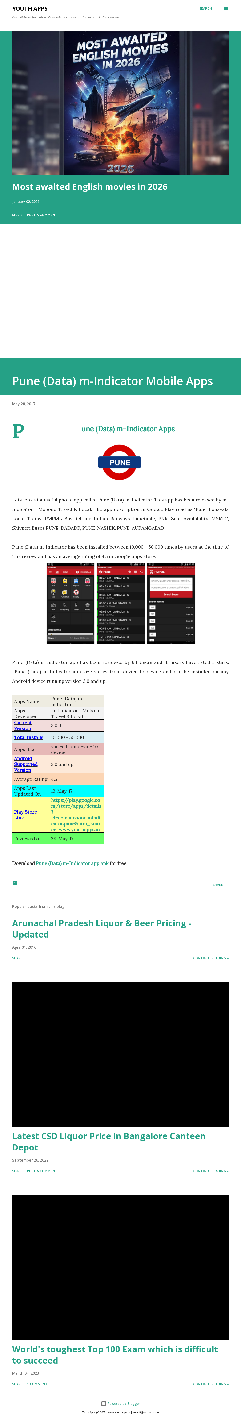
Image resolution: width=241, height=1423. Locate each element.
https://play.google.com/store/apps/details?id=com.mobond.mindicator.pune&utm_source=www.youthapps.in (76, 814)
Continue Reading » (211, 958)
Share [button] (17, 214)
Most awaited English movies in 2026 (90, 186)
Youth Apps (30, 8)
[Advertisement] (120, 298)
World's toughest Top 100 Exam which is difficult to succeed (115, 1354)
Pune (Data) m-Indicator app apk (72, 863)
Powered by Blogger (120, 1403)
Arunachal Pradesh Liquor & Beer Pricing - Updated (101, 928)
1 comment (37, 1384)
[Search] (205, 8)
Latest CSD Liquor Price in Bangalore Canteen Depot (109, 1141)
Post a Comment (42, 214)
